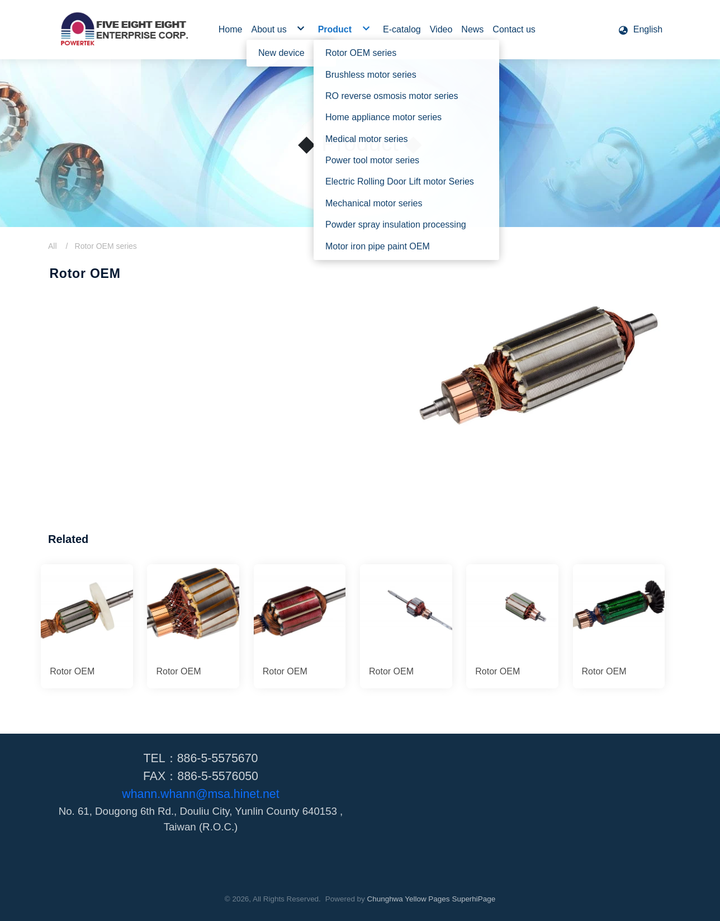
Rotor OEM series (106, 246)
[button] (640, 29)
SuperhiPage (473, 899)
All (52, 246)
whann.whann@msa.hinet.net (200, 794)
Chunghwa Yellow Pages (408, 899)
